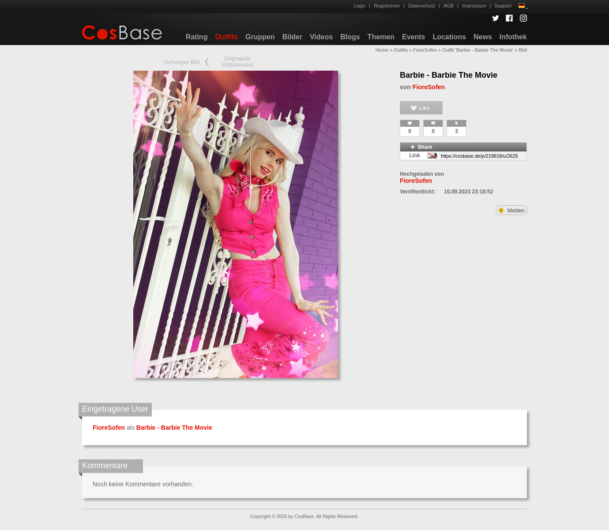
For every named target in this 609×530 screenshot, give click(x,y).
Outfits (226, 37)
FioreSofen (425, 50)
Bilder (292, 37)
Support (502, 5)
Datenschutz (421, 5)
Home (382, 50)
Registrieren (387, 5)
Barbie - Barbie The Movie (448, 75)
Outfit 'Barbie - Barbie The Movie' (477, 50)
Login (359, 5)
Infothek (513, 37)
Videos (321, 37)
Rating (197, 37)
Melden (511, 211)
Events (413, 37)
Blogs (350, 37)
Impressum (474, 5)
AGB (449, 5)
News (483, 37)
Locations (449, 37)
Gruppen (260, 37)
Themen (381, 37)
